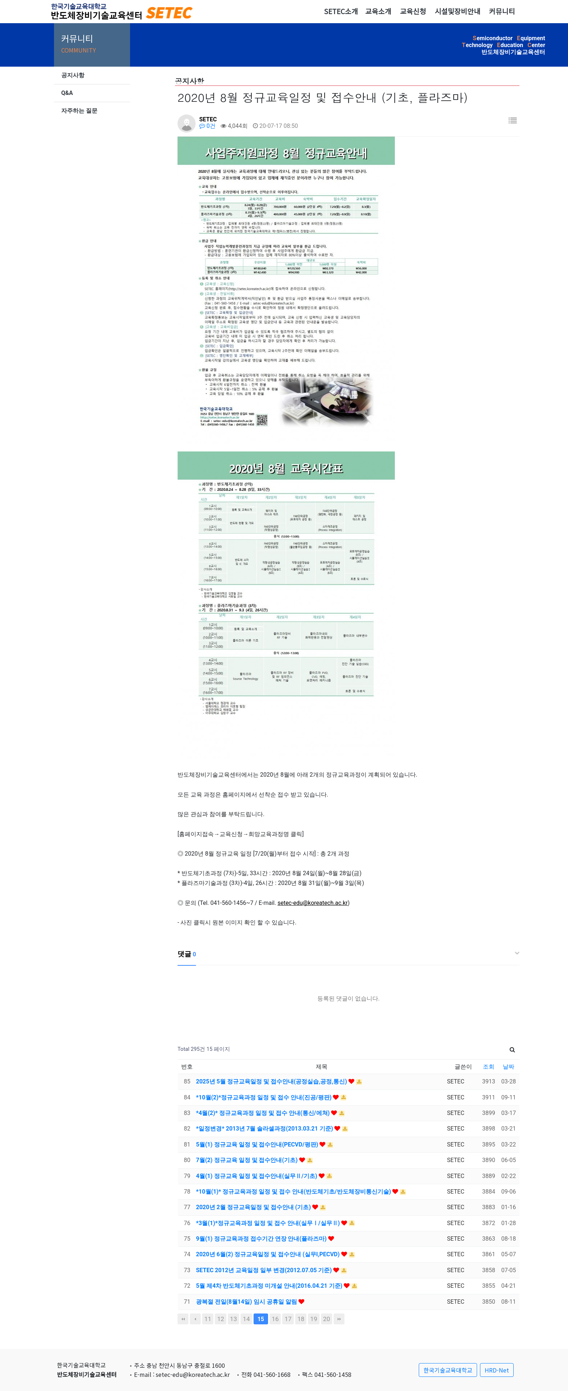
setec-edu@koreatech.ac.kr (312, 902)
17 (287, 1319)
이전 (195, 1318)
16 (275, 1319)
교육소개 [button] (378, 11)
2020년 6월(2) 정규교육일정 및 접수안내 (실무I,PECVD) (268, 1254)
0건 (207, 125)
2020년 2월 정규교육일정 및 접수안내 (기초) (254, 1207)
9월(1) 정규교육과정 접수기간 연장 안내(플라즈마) (262, 1238)
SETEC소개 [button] (341, 11)
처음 (183, 1318)
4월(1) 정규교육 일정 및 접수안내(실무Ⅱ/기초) (257, 1176)
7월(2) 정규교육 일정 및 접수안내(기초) (247, 1160)
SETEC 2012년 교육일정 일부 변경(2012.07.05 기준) (264, 1270)
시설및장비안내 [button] (457, 11)
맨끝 (339, 1318)
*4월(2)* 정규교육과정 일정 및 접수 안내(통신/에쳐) (263, 1113)
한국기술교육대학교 (447, 1370)
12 (220, 1319)
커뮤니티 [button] (502, 11)
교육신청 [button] (413, 11)
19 (313, 1319)
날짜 (508, 1066)
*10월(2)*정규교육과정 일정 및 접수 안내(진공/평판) (264, 1097)
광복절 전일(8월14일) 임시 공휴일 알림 (247, 1301)
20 (326, 1319)
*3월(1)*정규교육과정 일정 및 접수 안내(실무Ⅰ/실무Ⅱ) (268, 1223)
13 (233, 1319)
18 (300, 1319)
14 (246, 1319)
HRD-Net (497, 1370)
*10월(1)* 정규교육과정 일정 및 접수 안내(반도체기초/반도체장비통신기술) (294, 1191)
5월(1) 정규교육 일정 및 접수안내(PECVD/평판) (258, 1144)
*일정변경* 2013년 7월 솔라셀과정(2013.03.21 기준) (265, 1128)
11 (207, 1319)
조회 (488, 1066)
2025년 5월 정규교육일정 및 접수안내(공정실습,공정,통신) (272, 1081)
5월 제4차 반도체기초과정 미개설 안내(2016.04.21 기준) (270, 1285)
